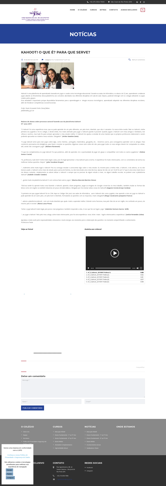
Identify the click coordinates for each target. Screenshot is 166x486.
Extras (103, 10)
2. (97, 275)
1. (98, 272)
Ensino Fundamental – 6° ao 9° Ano (65, 438)
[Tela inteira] (141, 268)
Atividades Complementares (63, 445)
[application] (115, 253)
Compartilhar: (140, 367)
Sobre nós (26, 432)
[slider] (113, 268)
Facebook (90, 467)
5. (97, 282)
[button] (115, 253)
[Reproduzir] (88, 268)
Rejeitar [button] (9, 474)
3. (97, 277)
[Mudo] (138, 268)
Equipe (25, 435)
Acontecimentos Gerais (94, 445)
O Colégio (82, 10)
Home (72, 10)
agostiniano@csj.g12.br (64, 479)
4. (97, 279)
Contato (113, 10)
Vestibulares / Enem (92, 448)
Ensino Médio (59, 441)
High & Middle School (61, 448)
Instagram (90, 471)
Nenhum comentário (136, 60)
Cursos (93, 10)
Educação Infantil (60, 432)
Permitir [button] (9, 470)
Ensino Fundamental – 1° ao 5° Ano (65, 435)
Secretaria (26, 438)
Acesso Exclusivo (129, 10)
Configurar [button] (10, 477)
